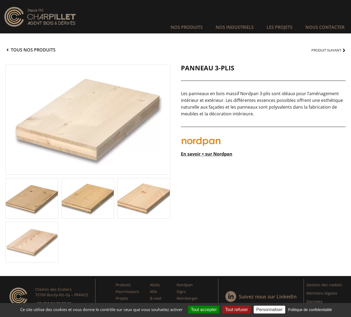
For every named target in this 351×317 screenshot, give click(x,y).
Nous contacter (325, 27)
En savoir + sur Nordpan (206, 154)
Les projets (279, 27)
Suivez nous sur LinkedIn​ (268, 296)
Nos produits (187, 27)
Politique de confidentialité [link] (310, 310)
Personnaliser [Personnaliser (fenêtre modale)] (269, 309)
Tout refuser (236, 309)
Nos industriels (235, 27)
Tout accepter (204, 309)
